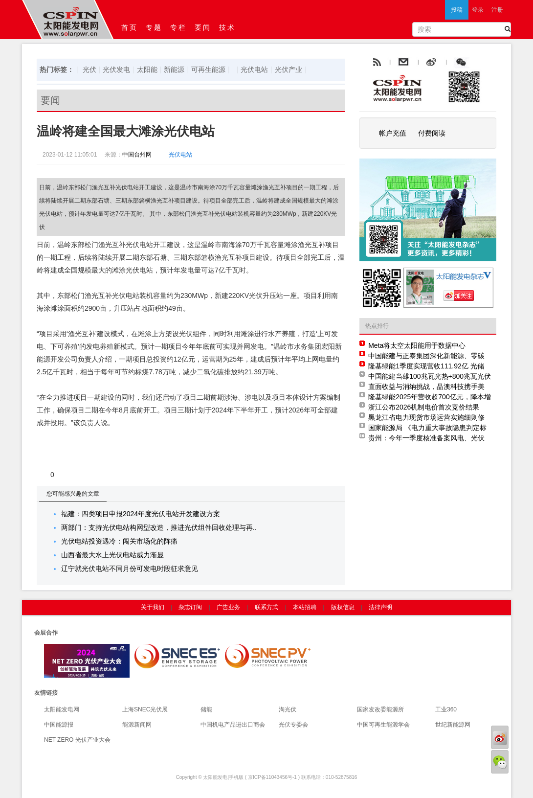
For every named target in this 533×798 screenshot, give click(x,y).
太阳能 (147, 69)
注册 (497, 9)
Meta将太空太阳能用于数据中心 (417, 345)
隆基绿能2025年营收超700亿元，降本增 (429, 397)
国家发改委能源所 (380, 709)
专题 (154, 27)
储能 (206, 709)
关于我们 (152, 607)
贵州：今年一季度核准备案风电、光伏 (426, 438)
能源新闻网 (137, 724)
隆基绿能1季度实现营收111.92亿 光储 (426, 366)
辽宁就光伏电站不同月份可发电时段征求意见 (129, 568)
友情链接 (46, 692)
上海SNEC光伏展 (145, 709)
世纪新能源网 (452, 724)
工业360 (446, 709)
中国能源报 (58, 724)
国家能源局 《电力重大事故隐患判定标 (427, 428)
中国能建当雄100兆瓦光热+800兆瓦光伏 (429, 376)
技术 (227, 27)
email (427, 62)
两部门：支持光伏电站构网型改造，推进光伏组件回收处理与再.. (159, 527)
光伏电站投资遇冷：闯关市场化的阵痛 (119, 541)
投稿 (457, 9)
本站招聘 (304, 607)
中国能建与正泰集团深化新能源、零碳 (426, 356)
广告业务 (228, 607)
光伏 (89, 69)
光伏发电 (116, 69)
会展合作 (46, 632)
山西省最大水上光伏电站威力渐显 (112, 555)
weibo (454, 62)
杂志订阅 (190, 607)
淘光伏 (287, 709)
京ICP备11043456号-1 (272, 777)
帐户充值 (392, 133)
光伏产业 (288, 69)
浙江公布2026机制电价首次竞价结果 (423, 407)
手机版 (236, 777)
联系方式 (266, 607)
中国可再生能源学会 (383, 724)
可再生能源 (208, 69)
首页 (129, 27)
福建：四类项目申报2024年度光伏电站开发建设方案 (140, 514)
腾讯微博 (483, 62)
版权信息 (343, 607)
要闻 (203, 27)
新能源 (174, 69)
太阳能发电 (215, 777)
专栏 (178, 27)
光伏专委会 (293, 724)
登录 (478, 9)
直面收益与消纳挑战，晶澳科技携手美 (426, 386)
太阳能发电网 (61, 709)
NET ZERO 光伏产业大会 (77, 739)
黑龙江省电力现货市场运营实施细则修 (426, 417)
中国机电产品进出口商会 (232, 724)
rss (376, 62)
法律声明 (380, 607)
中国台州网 (137, 154)
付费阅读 (431, 133)
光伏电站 (254, 69)
